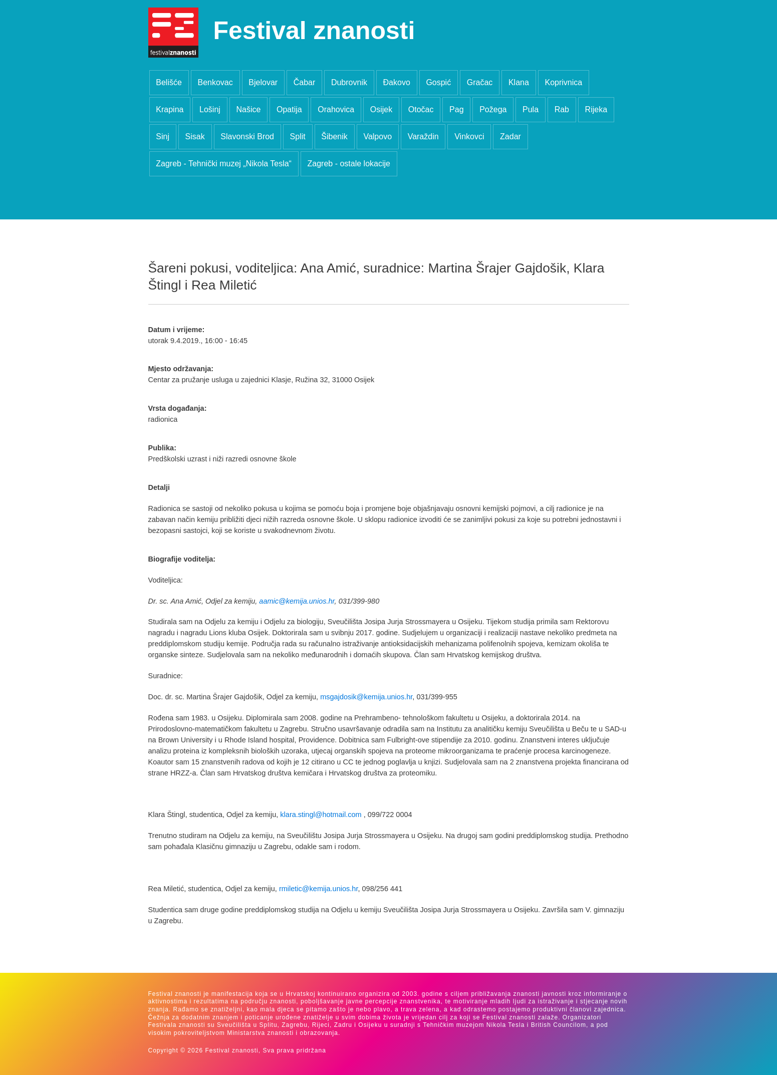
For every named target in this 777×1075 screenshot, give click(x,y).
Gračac (480, 82)
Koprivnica (563, 82)
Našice (248, 109)
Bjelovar (263, 82)
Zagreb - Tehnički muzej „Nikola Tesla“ (224, 163)
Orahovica (336, 109)
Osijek (381, 109)
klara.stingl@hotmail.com (320, 815)
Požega (492, 109)
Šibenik (334, 136)
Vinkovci (469, 136)
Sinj (162, 136)
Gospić (438, 82)
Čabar (305, 82)
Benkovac (214, 82)
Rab (562, 109)
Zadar (510, 136)
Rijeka (596, 109)
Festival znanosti (314, 31)
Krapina (169, 109)
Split (298, 136)
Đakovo (396, 82)
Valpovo (377, 136)
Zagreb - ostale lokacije (349, 163)
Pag (456, 109)
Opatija (289, 109)
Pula (531, 109)
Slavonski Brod (247, 136)
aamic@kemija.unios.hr (296, 601)
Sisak (195, 136)
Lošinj (209, 109)
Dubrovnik (349, 82)
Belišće (169, 82)
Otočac (421, 109)
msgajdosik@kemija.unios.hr (366, 697)
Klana (518, 82)
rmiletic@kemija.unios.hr (318, 889)
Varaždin (423, 136)
